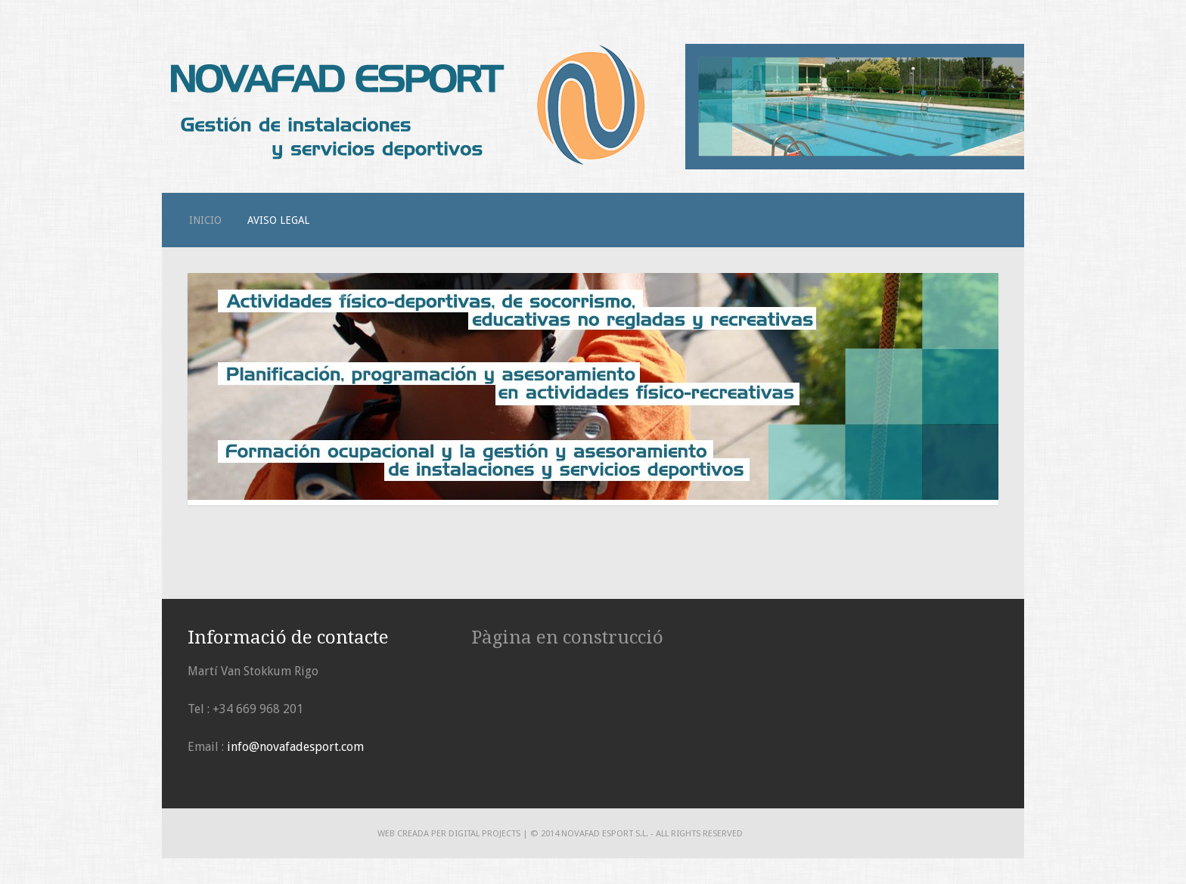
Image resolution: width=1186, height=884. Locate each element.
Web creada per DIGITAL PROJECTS (448, 833)
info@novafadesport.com (295, 747)
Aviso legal (278, 220)
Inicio (205, 220)
